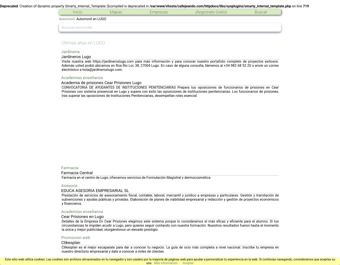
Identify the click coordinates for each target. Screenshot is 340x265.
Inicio (77, 12)
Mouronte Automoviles (77, 27)
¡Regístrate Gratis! (211, 12)
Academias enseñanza (82, 77)
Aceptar (188, 263)
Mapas (116, 12)
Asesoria (69, 185)
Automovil (67, 19)
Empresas (159, 12)
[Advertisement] (170, 131)
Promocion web (75, 237)
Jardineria (70, 51)
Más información (166, 263)
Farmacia (69, 167)
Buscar (261, 12)
